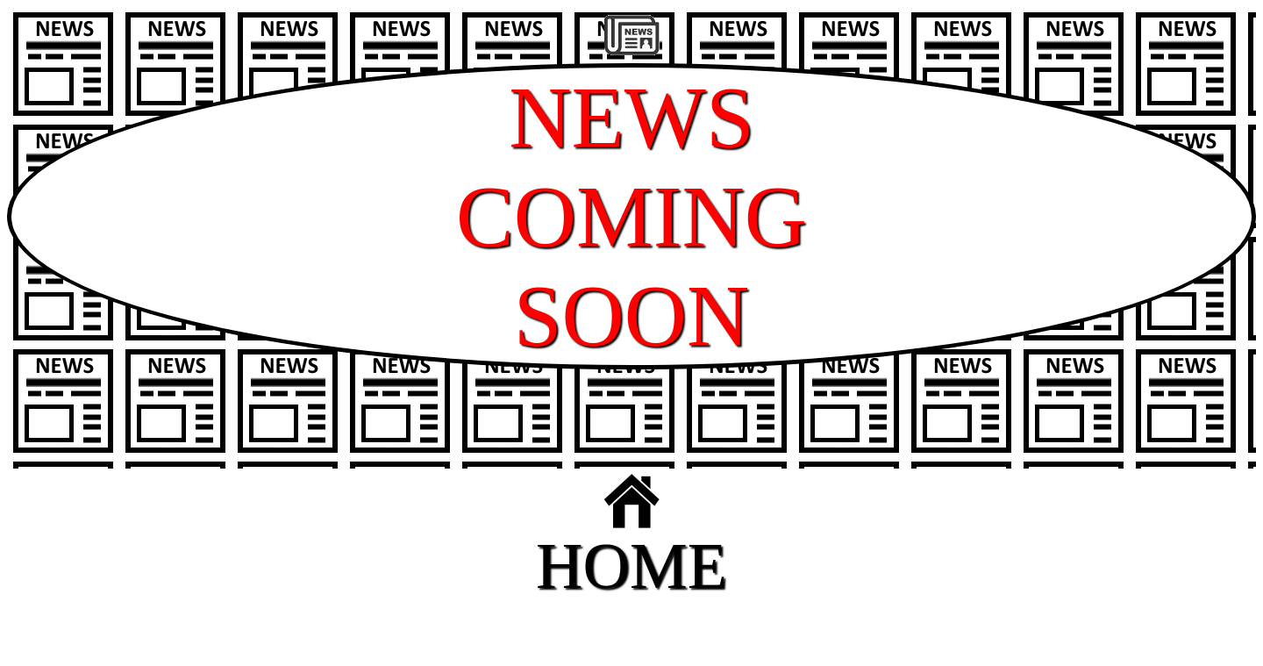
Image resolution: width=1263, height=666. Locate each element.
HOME (631, 537)
